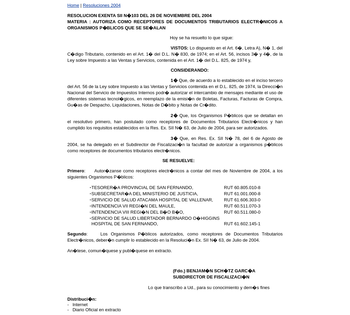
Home (73, 5)
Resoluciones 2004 (102, 5)
